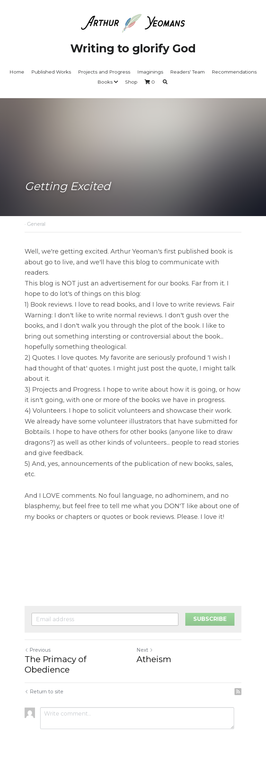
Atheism (153, 659)
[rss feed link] (237, 691)
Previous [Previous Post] (38, 650)
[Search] (165, 82)
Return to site (44, 691)
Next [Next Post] (144, 650)
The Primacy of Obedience (56, 664)
